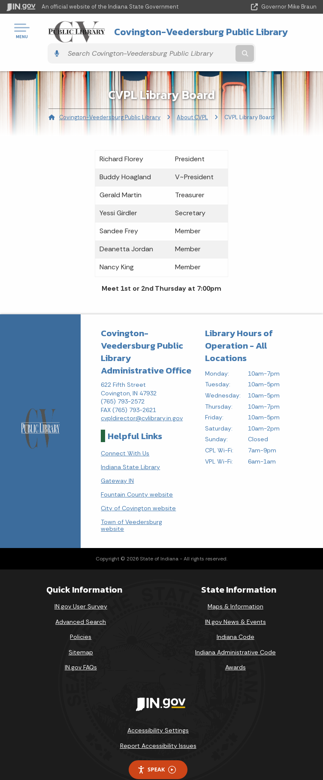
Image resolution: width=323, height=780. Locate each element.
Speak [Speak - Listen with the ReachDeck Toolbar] (156, 753)
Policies (80, 620)
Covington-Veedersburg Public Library (155, 33)
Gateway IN (117, 464)
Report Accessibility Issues (158, 729)
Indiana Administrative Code (235, 636)
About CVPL (192, 101)
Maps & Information (235, 590)
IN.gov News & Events (235, 605)
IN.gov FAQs (81, 651)
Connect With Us (125, 437)
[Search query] (271, 34)
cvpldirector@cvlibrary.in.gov (142, 401)
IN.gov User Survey (80, 590)
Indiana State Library (130, 451)
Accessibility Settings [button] (158, 714)
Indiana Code (235, 620)
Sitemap (81, 636)
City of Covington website (138, 492)
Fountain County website (137, 478)
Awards (235, 651)
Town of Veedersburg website (131, 509)
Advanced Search (80, 605)
